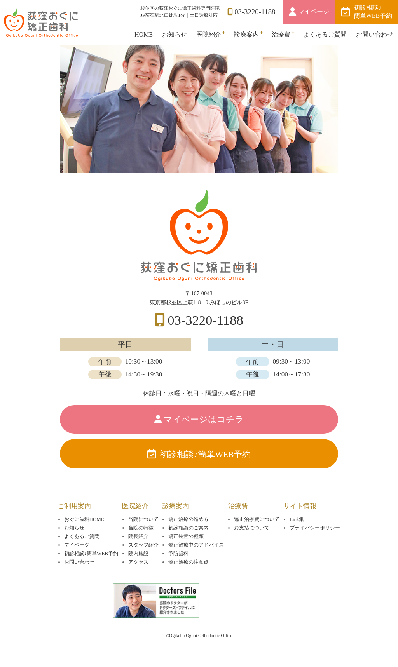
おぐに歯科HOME (84, 519)
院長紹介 (138, 536)
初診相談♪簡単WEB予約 (373, 11)
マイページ (313, 11)
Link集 (297, 519)
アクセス (138, 562)
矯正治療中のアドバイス (196, 545)
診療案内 (246, 34)
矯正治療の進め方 (188, 519)
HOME (143, 34)
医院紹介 (208, 34)
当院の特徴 (141, 528)
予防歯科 (178, 553)
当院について (143, 519)
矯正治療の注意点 (188, 562)
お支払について (251, 528)
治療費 (281, 34)
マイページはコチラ (204, 419)
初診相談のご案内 (188, 528)
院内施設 (138, 553)
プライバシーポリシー (315, 528)
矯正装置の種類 (186, 536)
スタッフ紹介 (143, 545)
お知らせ (174, 34)
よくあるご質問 (325, 34)
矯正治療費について (256, 519)
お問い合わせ (374, 34)
